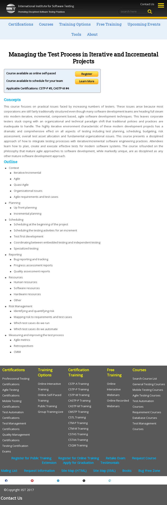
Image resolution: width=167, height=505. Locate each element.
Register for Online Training (78, 458)
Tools (76, 34)
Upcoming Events (143, 24)
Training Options (75, 24)
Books (126, 470)
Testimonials (109, 462)
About (92, 34)
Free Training (109, 24)
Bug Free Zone (149, 470)
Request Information (39, 470)
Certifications (20, 24)
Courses (46, 24)
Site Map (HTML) (74, 470)
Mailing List (9, 470)
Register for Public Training (31, 458)
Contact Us (147, 4)
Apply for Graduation (78, 462)
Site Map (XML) (104, 470)
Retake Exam (115, 458)
